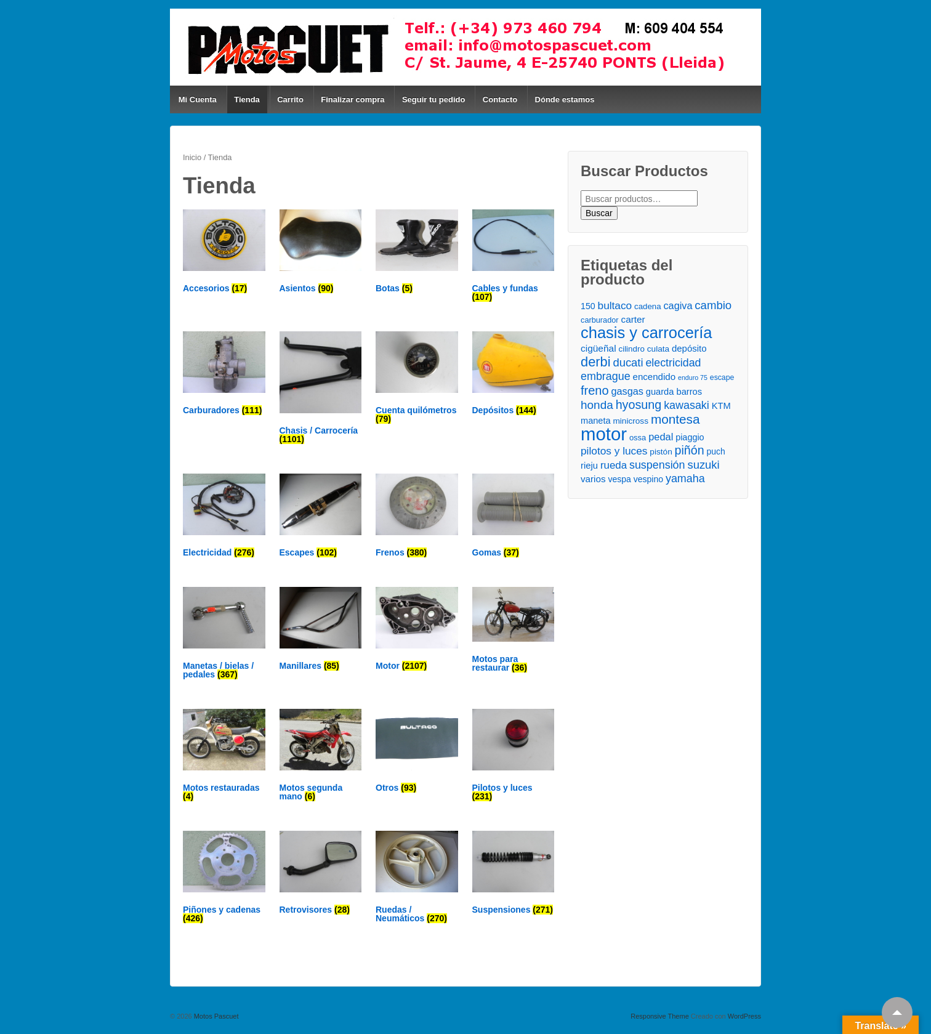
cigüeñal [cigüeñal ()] (598, 348)
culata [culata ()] (658, 348)
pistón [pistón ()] (661, 451)
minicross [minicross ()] (630, 421)
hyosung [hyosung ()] (639, 404)
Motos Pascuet (215, 1016)
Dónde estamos (565, 99)
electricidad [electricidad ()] (673, 363)
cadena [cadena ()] (647, 306)
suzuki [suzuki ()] (703, 464)
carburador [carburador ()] (600, 320)
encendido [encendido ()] (654, 376)
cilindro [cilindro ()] (631, 348)
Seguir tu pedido (433, 99)
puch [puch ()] (715, 451)
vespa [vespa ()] (619, 479)
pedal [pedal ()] (660, 436)
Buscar (599, 213)
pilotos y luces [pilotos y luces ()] (614, 451)
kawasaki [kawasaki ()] (686, 405)
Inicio (192, 157)
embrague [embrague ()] (606, 376)
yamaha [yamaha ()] (685, 478)
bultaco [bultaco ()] (615, 305)
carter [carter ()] (633, 319)
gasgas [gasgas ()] (627, 391)
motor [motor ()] (604, 433)
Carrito (290, 99)
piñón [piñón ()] (689, 450)
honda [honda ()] (597, 404)
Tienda (247, 99)
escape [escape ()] (722, 377)
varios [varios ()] (593, 479)
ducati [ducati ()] (628, 362)
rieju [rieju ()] (589, 466)
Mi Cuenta (198, 99)
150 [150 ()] (588, 306)
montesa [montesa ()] (675, 419)
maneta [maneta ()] (596, 421)
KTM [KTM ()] (721, 406)
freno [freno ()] (595, 390)
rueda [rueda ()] (613, 465)
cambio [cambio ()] (713, 305)
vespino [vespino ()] (648, 479)
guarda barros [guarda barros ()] (674, 392)
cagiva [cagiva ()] (677, 305)
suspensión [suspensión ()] (657, 465)
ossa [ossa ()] (637, 437)
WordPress (744, 1016)
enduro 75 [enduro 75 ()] (692, 377)
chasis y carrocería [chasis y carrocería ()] (646, 332)
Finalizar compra (352, 99)
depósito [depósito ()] (689, 348)
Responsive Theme (660, 1016)
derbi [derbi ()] (595, 361)
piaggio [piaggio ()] (689, 437)
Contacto (500, 99)
